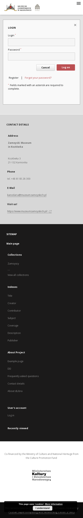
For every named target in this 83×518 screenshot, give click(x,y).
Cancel (45, 67)
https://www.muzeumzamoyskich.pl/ (29, 211)
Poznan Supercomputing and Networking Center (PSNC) (42, 512)
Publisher (13, 340)
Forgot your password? (38, 77)
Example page (15, 361)
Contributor (14, 310)
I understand (43, 508)
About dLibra (15, 391)
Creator (12, 303)
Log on (66, 67)
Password (14, 49)
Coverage (13, 325)
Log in (11, 415)
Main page (13, 243)
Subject (12, 318)
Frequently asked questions (23, 376)
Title (10, 295)
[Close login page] (75, 24)
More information (54, 504)
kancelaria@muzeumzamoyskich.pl (27, 195)
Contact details (16, 383)
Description (14, 333)
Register (14, 77)
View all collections (18, 275)
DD (9, 368)
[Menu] (78, 3)
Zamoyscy (13, 263)
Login (12, 35)
